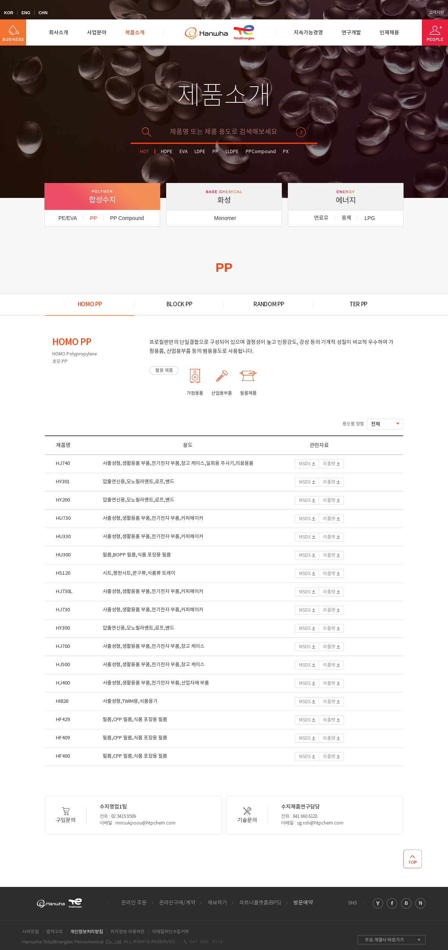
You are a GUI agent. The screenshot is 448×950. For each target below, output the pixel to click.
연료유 (321, 218)
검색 (301, 132)
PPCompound (261, 151)
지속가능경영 (308, 33)
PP (215, 151)
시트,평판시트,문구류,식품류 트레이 (139, 573)
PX (286, 151)
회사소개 (58, 33)
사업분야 (96, 33)
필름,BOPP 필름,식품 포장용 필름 (137, 555)
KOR (8, 12)
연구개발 (351, 33)
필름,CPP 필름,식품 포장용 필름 (135, 720)
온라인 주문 (134, 903)
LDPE (200, 151)
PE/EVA (67, 218)
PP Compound (127, 218)
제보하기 (217, 903)
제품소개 (134, 33)
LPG (369, 218)
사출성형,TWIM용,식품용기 (130, 701)
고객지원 (436, 12)
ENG (25, 12)
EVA (183, 151)
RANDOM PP (268, 304)
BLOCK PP (179, 304)
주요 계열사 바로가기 (384, 940)
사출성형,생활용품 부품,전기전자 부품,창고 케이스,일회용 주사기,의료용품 (178, 463)
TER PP (358, 304)
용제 (346, 218)
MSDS (305, 464)
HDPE (166, 151)
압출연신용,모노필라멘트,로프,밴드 (138, 482)
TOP (412, 859)
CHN (42, 12)
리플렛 (329, 464)
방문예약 (303, 903)
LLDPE (232, 151)
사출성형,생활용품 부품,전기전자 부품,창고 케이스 (154, 646)
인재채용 (389, 33)
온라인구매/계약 (177, 903)
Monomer (225, 218)
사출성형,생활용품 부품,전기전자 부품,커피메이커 (153, 518)
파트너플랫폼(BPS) (260, 903)
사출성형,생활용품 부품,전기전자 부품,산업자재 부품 (156, 683)
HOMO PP (90, 304)
